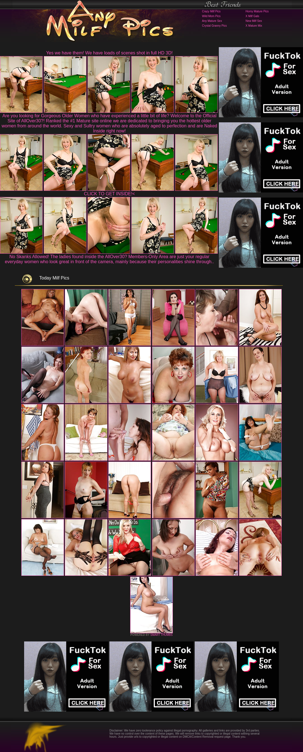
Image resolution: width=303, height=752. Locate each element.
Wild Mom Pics (211, 16)
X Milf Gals (252, 16)
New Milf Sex (253, 20)
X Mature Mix (253, 25)
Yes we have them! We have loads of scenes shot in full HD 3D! (109, 53)
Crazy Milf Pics (211, 11)
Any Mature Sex (212, 20)
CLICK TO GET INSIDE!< (109, 193)
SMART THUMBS (161, 634)
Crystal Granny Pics (214, 25)
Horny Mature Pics (256, 11)
